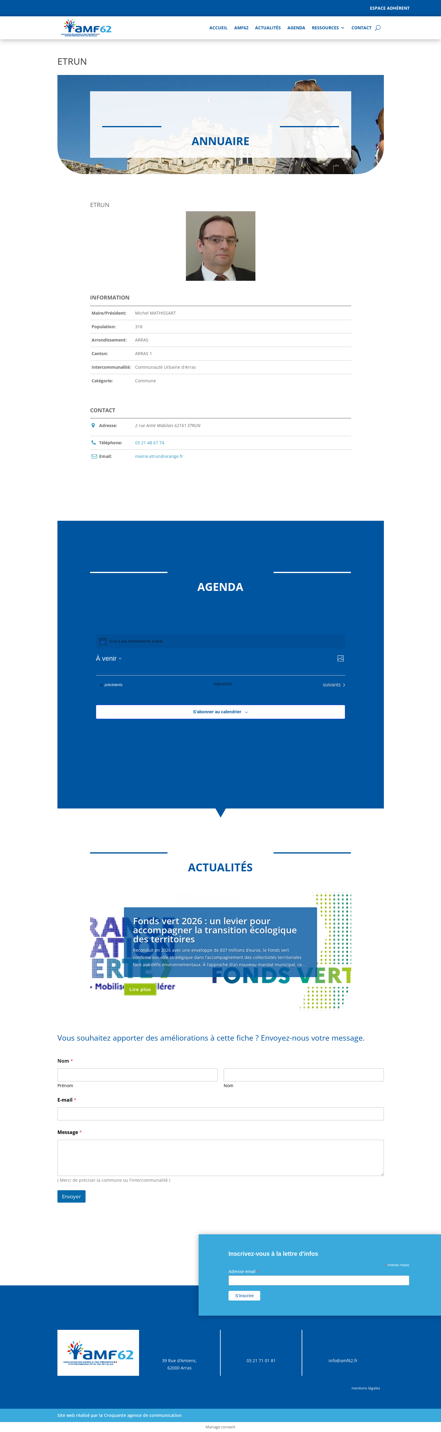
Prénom (65, 1085)
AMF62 (241, 28)
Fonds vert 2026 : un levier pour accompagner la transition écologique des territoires (215, 930)
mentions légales (366, 1388)
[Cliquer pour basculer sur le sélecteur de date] (109, 658)
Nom (228, 1085)
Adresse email (244, 1272)
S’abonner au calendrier (217, 711)
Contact (361, 28)
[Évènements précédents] (111, 685)
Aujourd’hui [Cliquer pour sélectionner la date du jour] (222, 684)
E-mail (66, 1100)
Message (69, 1132)
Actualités (268, 28)
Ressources (325, 28)
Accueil (218, 28)
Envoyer (71, 1196)
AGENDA (296, 28)
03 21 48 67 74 (149, 442)
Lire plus (140, 989)
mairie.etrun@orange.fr (159, 456)
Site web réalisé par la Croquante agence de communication (119, 1415)
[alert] (220, 641)
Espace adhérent (390, 8)
